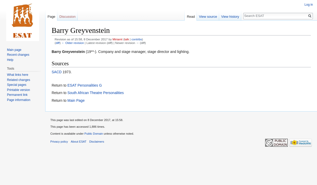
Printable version (18, 90)
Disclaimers (96, 141)
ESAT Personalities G (84, 85)
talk (126, 39)
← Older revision (72, 42)
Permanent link (17, 95)
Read (191, 16)
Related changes (18, 80)
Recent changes (18, 55)
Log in (308, 4)
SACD (57, 72)
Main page (14, 50)
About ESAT (79, 141)
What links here (17, 75)
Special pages (16, 85)
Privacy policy (59, 141)
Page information (18, 100)
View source (208, 16)
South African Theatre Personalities (95, 93)
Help (10, 60)
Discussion (67, 16)
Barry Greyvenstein (68, 52)
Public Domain (93, 133)
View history (230, 16)
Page (51, 16)
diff (58, 42)
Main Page (76, 100)
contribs (137, 39)
